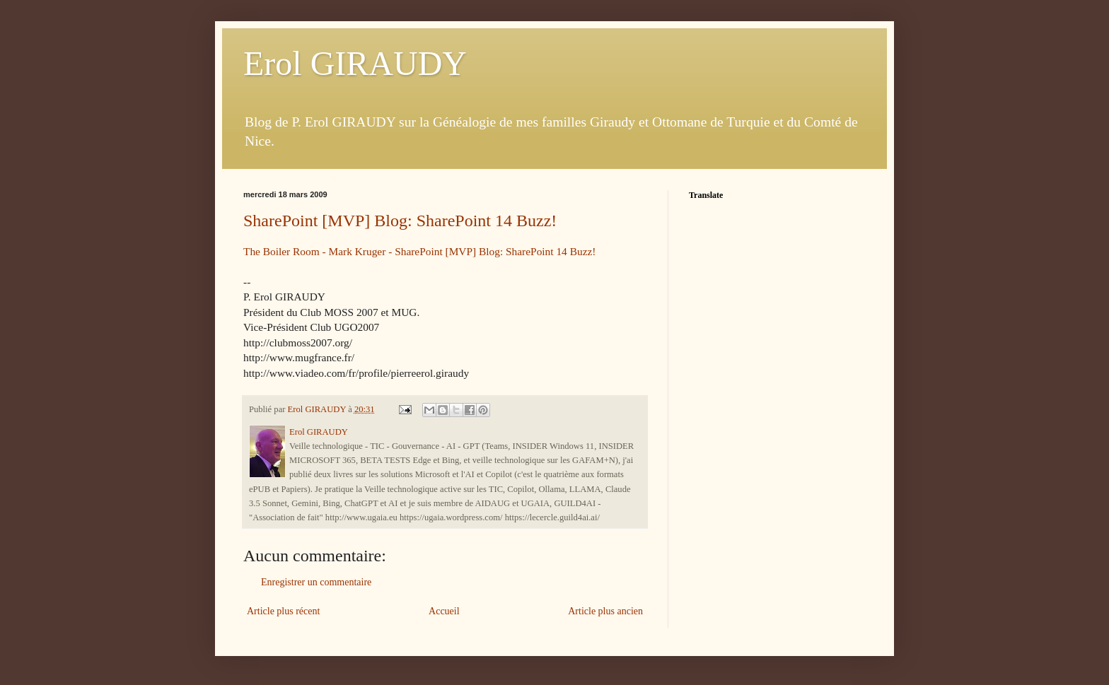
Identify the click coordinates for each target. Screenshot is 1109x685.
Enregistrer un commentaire (316, 582)
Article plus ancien (605, 611)
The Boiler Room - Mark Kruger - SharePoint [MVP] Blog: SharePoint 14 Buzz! (419, 251)
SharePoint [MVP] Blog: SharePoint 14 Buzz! (400, 220)
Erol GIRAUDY (355, 63)
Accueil (444, 611)
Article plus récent (283, 611)
